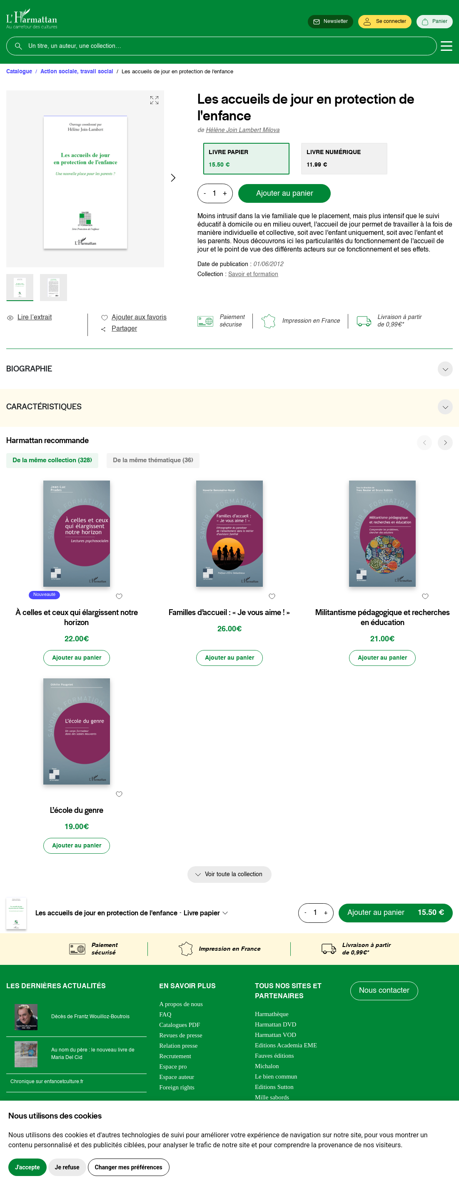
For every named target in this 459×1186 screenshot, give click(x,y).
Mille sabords (272, 1097)
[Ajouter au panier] (76, 658)
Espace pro (173, 1066)
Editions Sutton (274, 1087)
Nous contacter (384, 990)
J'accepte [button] (27, 1167)
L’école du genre (76, 810)
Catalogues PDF (179, 1025)
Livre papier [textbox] (202, 912)
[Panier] (435, 21)
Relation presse (178, 1045)
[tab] (246, 158)
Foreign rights (177, 1087)
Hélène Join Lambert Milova (242, 130)
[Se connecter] (385, 21)
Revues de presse (180, 1035)
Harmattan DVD (276, 1024)
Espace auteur (176, 1077)
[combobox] (208, 912)
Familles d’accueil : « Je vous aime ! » (229, 613)
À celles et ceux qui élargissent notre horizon (76, 618)
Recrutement (175, 1056)
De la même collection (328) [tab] (52, 460)
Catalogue (19, 72)
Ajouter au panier (284, 193)
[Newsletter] (330, 21)
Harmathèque (272, 1014)
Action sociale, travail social (76, 72)
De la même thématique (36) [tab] (153, 460)
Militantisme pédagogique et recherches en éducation (382, 618)
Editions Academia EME (286, 1045)
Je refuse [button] (67, 1167)
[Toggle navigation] (446, 46)
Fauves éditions (274, 1055)
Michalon (267, 1066)
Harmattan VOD (275, 1035)
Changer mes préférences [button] (128, 1167)
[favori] (119, 596)
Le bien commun (276, 1076)
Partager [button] (118, 329)
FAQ (165, 1014)
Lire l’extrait (29, 317)
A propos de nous (181, 1004)
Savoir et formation (253, 274)
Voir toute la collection (233, 874)
